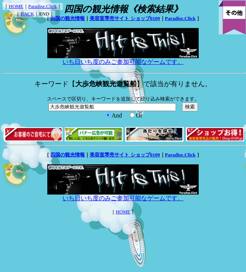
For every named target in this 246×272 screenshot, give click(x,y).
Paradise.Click (42, 6)
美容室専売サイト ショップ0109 (125, 18)
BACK (27, 14)
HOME (16, 6)
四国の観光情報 (67, 18)
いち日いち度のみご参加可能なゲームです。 (123, 59)
